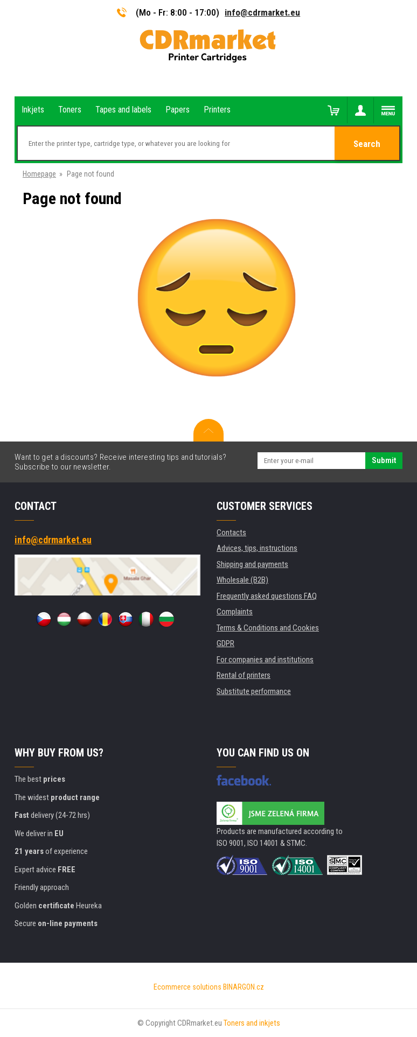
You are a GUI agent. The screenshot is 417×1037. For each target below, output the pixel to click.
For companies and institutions (265, 659)
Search (366, 143)
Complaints (235, 611)
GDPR (225, 643)
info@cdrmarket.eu (262, 12)
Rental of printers (243, 675)
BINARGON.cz (243, 987)
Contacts (231, 532)
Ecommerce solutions (187, 987)
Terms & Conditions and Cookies (268, 628)
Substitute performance (254, 691)
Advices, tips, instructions (257, 548)
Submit (384, 460)
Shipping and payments (252, 564)
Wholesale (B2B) (242, 580)
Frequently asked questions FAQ (267, 596)
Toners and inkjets (252, 1023)
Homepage (39, 174)
